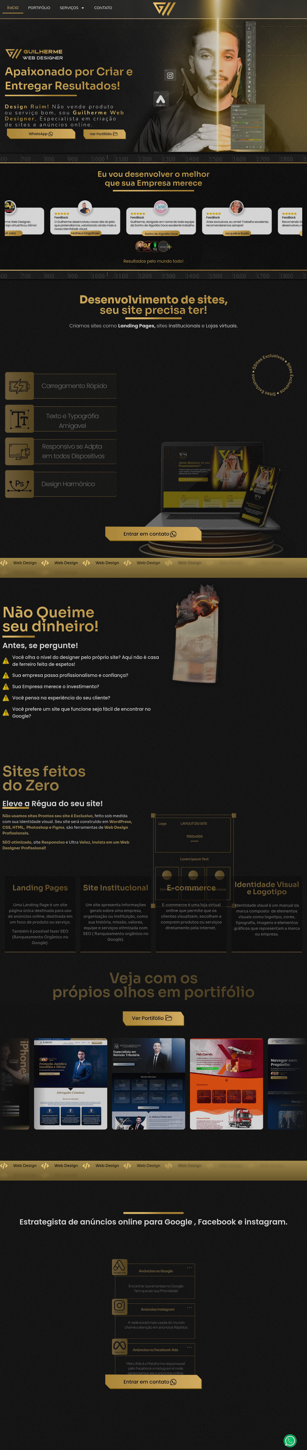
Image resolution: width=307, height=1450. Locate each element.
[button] (5, 1080)
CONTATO (103, 8)
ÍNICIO (12, 8)
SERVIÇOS (72, 8)
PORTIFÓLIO (39, 8)
